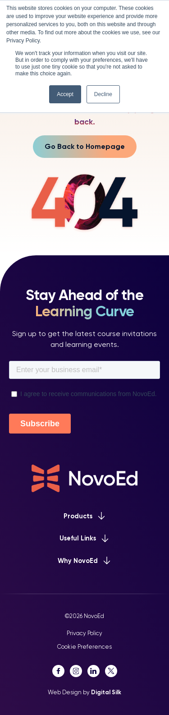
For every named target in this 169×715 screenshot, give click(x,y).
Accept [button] (65, 94)
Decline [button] (103, 94)
